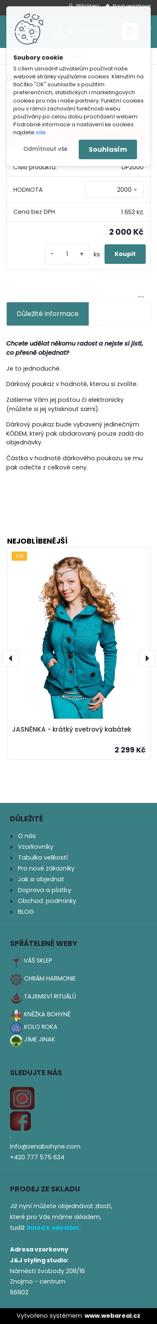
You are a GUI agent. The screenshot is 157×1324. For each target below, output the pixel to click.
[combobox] (114, 189)
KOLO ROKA (40, 1027)
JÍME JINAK (39, 1039)
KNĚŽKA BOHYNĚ (47, 1014)
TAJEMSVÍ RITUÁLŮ (50, 996)
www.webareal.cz (112, 1315)
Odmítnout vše (45, 149)
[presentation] (10, 658)
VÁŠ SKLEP (38, 960)
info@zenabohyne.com (45, 1146)
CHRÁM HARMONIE (50, 978)
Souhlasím (108, 149)
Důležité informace (48, 313)
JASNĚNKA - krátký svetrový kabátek (71, 729)
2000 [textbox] (124, 190)
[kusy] (67, 254)
